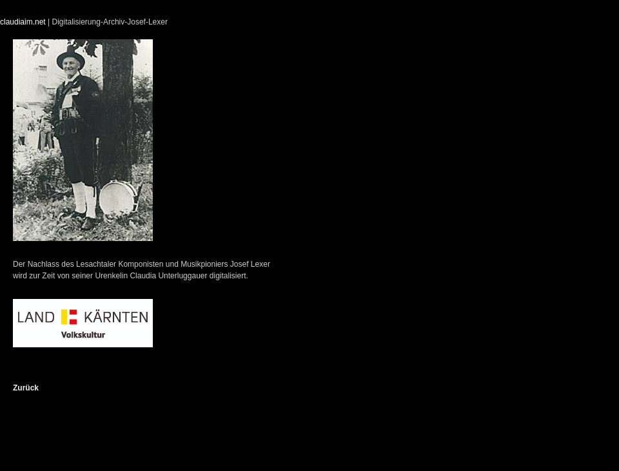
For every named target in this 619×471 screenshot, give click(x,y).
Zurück (26, 387)
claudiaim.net (23, 21)
